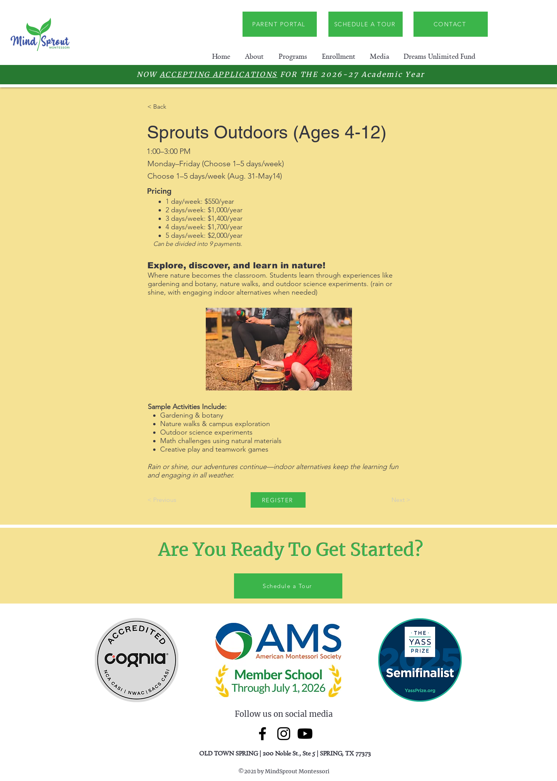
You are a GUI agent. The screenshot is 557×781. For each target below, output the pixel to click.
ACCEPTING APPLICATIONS (218, 74)
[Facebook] (262, 733)
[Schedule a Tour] (288, 586)
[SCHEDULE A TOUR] (365, 24)
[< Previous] (172, 500)
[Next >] (391, 500)
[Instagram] (283, 733)
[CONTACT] (450, 24)
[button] (254, 56)
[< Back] (172, 106)
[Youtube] (305, 733)
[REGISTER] (278, 500)
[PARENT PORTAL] (280, 24)
